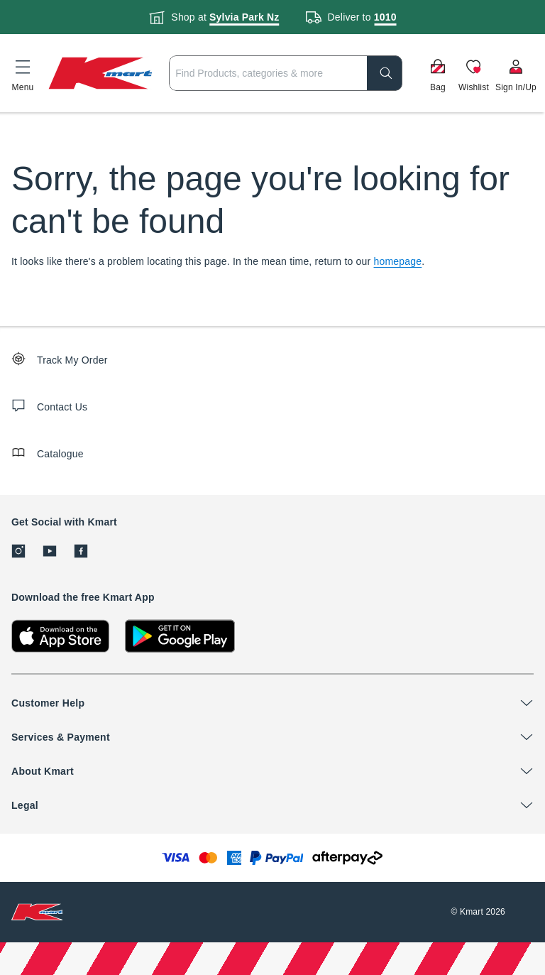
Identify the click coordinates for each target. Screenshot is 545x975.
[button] (22, 73)
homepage (398, 261)
